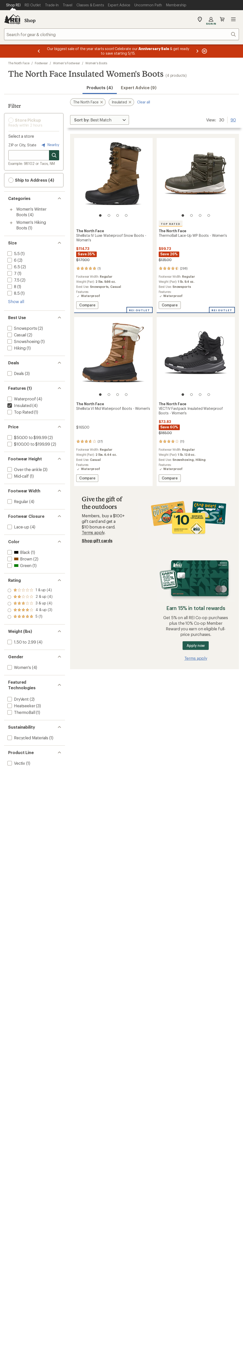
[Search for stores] (54, 155)
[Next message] (197, 51)
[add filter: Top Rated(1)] (19, 412)
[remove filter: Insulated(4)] (18, 405)
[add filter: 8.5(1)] (13, 293)
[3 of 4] (117, 215)
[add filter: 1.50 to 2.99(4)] (21, 641)
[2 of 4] (109, 215)
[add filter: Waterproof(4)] (21, 398)
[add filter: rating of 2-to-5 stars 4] (30, 610)
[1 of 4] (100, 215)
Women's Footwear (66, 63)
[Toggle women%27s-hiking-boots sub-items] (11, 223)
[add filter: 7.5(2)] (13, 279)
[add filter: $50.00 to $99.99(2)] (26, 437)
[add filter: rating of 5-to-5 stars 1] (30, 590)
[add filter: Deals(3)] (15, 373)
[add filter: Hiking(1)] (16, 348)
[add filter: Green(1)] (18, 565)
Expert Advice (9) (138, 87)
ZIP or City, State (22, 145)
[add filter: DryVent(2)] (17, 699)
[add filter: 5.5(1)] (13, 253)
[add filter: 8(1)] (11, 286)
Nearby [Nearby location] (49, 145)
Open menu (233, 19)
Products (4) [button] (100, 87)
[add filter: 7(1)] (11, 273)
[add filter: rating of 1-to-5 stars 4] (30, 617)
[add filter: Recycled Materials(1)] (27, 737)
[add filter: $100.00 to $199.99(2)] (28, 444)
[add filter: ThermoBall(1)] (20, 712)
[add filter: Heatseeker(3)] (20, 705)
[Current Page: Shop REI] (13, 5)
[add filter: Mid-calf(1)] (17, 476)
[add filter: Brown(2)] (19, 558)
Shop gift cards (97, 540)
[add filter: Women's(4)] (18, 667)
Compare (88, 306)
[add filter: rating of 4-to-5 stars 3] (30, 597)
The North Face (18, 63)
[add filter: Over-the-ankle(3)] (24, 469)
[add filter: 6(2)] (11, 260)
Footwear (41, 63)
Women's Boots (96, 63)
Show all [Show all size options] (16, 301)
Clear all (143, 102)
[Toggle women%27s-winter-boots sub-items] (11, 210)
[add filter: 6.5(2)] (13, 266)
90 (233, 119)
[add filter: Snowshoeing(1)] (23, 341)
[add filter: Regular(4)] (17, 501)
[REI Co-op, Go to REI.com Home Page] (12, 19)
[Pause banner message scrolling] (203, 51)
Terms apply (93, 532)
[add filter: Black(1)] (18, 552)
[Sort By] (99, 120)
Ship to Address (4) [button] (31, 180)
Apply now (196, 645)
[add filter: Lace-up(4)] (17, 526)
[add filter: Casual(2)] (16, 334)
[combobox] (121, 34)
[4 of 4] (126, 215)
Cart (222, 19)
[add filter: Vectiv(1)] (15, 763)
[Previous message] (39, 51)
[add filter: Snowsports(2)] (21, 328)
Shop (30, 20)
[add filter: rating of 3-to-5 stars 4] (30, 603)
